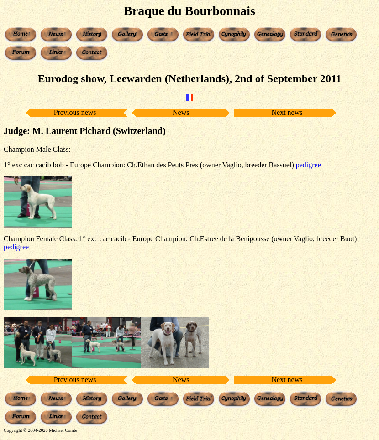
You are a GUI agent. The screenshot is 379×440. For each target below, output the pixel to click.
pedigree (308, 165)
